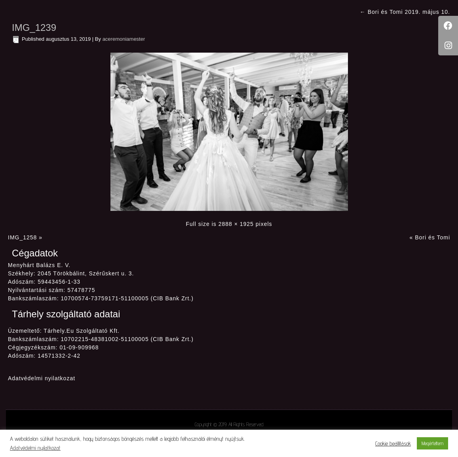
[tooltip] (448, 26)
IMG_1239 (34, 27)
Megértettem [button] (432, 443)
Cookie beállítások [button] (393, 443)
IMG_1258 (22, 237)
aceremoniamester (124, 39)
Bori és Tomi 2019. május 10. (405, 12)
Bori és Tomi (432, 237)
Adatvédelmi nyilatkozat (41, 378)
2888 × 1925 (236, 224)
